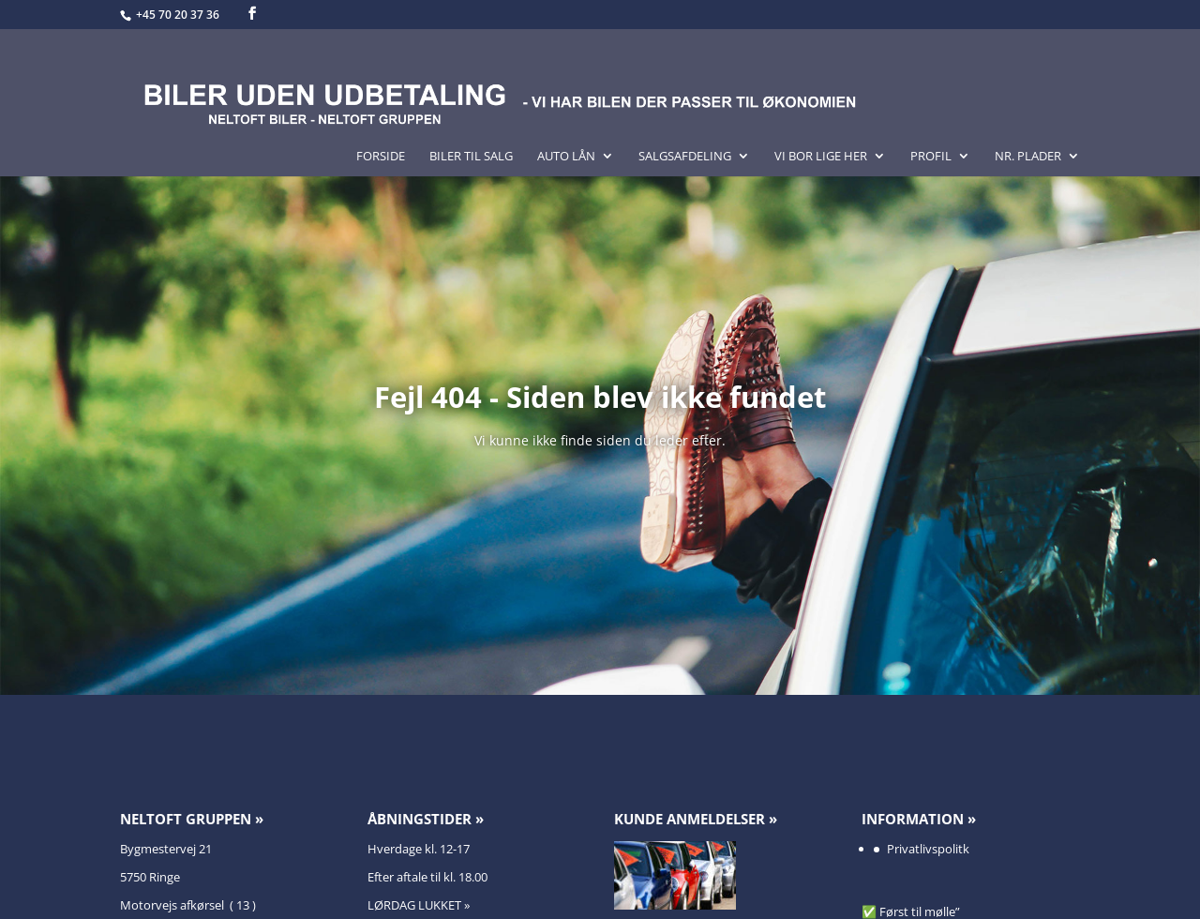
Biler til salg (471, 156)
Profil (931, 156)
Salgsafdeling (684, 156)
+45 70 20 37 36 (179, 15)
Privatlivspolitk (928, 848)
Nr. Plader (1028, 156)
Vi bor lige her (820, 156)
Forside (380, 156)
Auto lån (566, 156)
